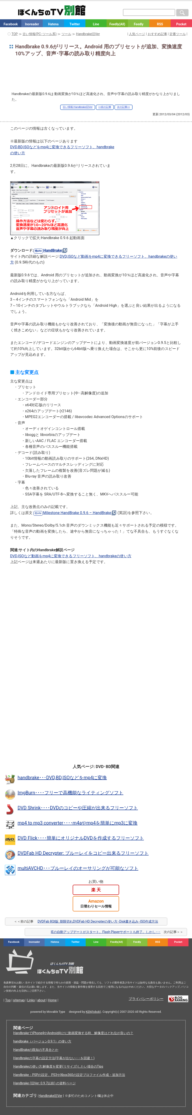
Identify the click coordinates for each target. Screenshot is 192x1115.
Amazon (96, 904)
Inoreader (32, 24)
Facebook (10, 24)
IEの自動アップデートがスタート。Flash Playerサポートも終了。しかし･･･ (105, 932)
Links (31, 1000)
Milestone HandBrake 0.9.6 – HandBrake (77, 513)
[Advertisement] (96, 74)
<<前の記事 (104, 107)
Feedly (138, 24)
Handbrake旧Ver (50, 1096)
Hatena (53, 24)
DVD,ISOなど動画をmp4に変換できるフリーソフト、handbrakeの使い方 (70, 556)
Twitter (74, 24)
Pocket (181, 24)
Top (8, 1000)
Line (96, 24)
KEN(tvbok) (93, 1011)
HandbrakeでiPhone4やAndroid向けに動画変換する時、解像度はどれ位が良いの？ (73, 1033)
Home (52, 1000)
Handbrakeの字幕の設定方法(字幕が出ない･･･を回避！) (53, 1058)
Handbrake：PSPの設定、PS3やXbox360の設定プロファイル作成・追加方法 (69, 1075)
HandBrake (52, 250)
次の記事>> (123, 107)
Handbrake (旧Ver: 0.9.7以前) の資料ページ (44, 1083)
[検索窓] (149, 12)
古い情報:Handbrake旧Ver (77, 107)
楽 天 (96, 889)
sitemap (19, 1000)
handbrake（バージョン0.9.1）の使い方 (42, 1041)
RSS (160, 24)
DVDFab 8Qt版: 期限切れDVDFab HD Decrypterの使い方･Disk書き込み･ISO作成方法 (98, 921)
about (41, 1000)
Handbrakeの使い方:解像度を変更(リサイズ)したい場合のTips (58, 1066)
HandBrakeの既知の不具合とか (35, 1050)
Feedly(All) (117, 24)
